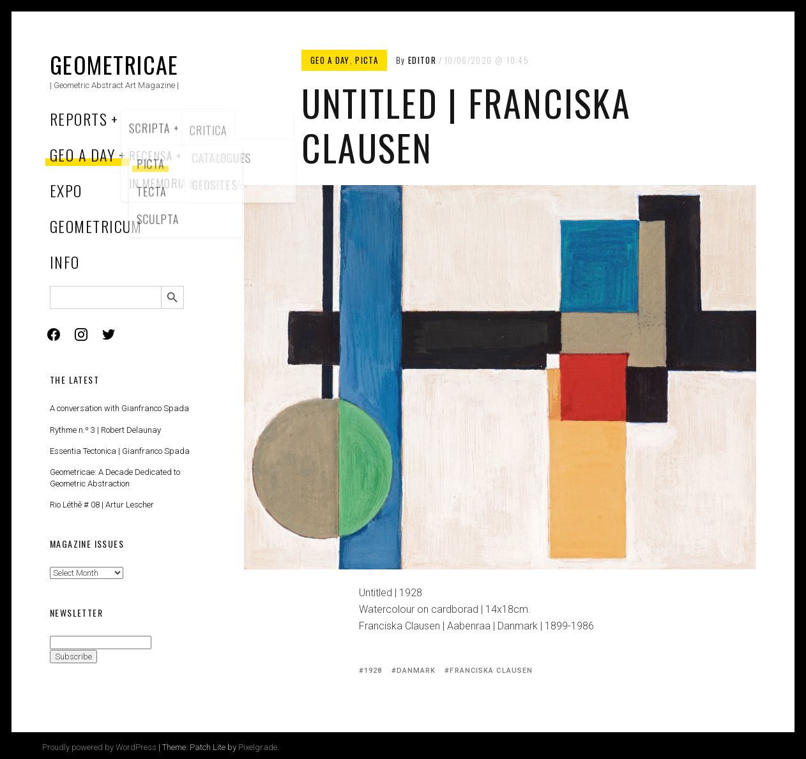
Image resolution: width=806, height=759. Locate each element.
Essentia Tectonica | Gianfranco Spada (120, 451)
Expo (66, 190)
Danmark (416, 670)
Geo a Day (82, 154)
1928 (373, 670)
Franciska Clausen (491, 670)
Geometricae (114, 64)
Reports (78, 118)
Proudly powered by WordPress (99, 747)
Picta (366, 60)
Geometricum (96, 225)
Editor (422, 60)
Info (65, 261)
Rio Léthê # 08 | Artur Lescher (102, 504)
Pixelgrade (257, 747)
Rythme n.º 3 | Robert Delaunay (105, 430)
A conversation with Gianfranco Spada (119, 408)
